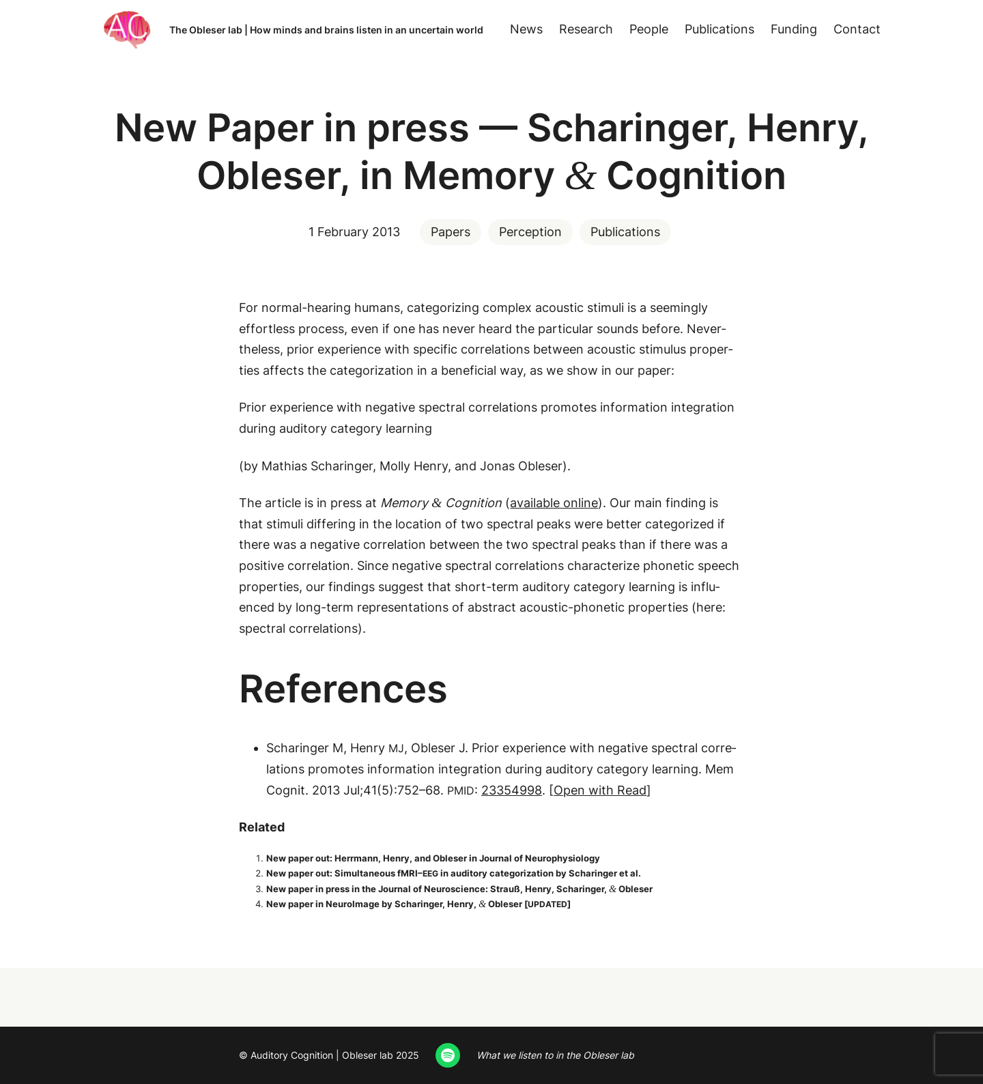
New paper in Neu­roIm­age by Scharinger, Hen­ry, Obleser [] (418, 903)
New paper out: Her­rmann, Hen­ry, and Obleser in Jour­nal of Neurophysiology (433, 858)
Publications (625, 232)
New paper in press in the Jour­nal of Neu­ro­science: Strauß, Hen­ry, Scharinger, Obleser (459, 888)
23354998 (511, 790)
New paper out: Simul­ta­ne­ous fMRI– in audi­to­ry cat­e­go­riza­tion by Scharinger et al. (453, 873)
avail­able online (554, 503)
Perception (530, 232)
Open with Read (600, 790)
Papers (450, 232)
